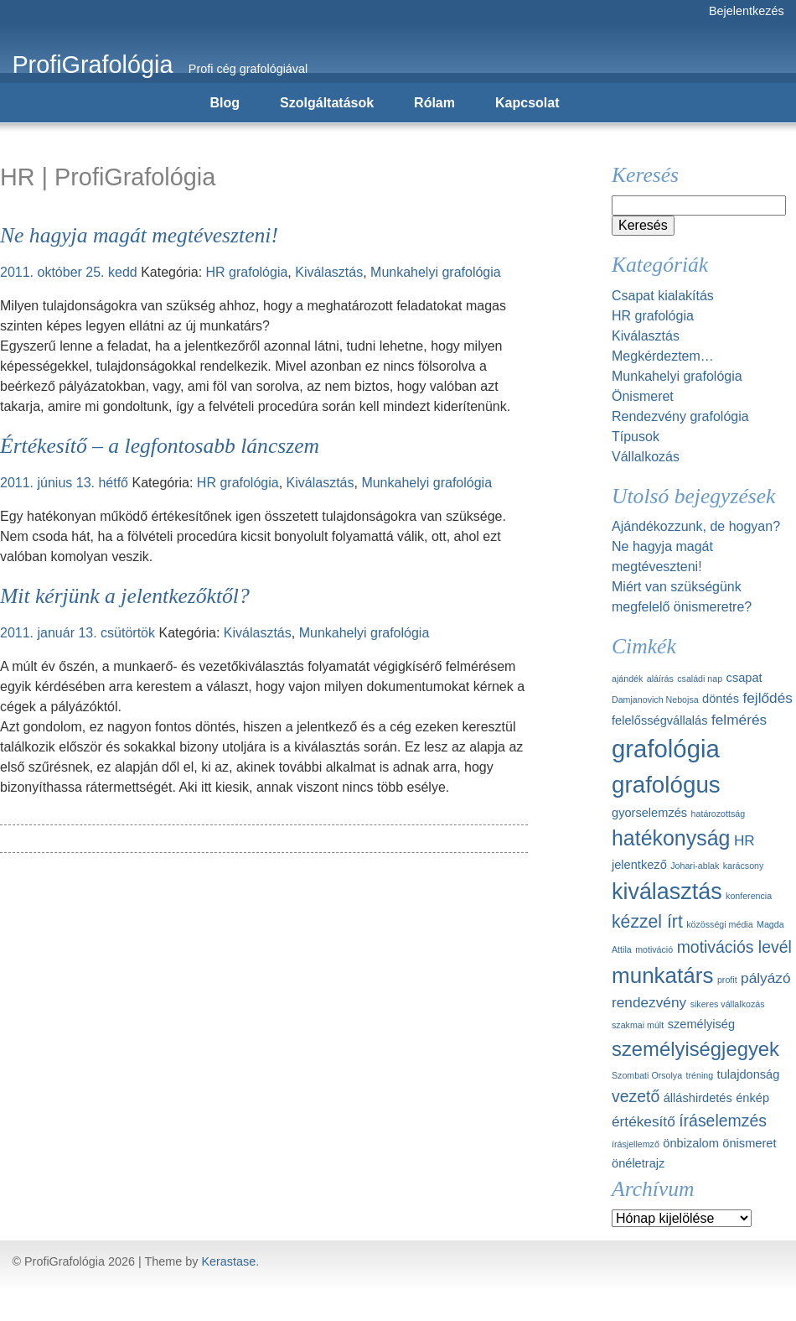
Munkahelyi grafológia (435, 272)
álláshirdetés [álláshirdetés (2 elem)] (698, 1098)
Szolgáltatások (327, 103)
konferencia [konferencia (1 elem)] (749, 896)
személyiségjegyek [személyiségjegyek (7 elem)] (695, 1049)
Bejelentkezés (746, 11)
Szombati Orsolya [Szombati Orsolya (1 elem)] (647, 1075)
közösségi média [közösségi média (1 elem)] (719, 924)
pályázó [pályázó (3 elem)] (765, 978)
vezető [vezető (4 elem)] (635, 1096)
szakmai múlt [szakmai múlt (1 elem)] (638, 1025)
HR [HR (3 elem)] (744, 840)
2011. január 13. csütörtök (77, 633)
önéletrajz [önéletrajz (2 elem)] (638, 1163)
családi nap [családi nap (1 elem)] (699, 679)
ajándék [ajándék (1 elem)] (627, 679)
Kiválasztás (329, 272)
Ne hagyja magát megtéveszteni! (139, 235)
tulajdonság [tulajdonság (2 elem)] (748, 1074)
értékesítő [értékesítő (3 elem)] (643, 1121)
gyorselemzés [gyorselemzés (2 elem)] (649, 812)
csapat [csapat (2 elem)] (744, 677)
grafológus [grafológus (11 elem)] (666, 785)
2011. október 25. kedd (68, 272)
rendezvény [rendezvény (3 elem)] (649, 1002)
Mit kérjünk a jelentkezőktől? (125, 596)
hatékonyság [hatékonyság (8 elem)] (671, 838)
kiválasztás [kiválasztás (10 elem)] (667, 891)
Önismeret (643, 396)
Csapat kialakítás (663, 296)
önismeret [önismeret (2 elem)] (749, 1143)
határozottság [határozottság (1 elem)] (718, 814)
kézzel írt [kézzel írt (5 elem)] (647, 921)
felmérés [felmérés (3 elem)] (739, 719)
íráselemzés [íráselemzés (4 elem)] (723, 1120)
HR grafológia (247, 272)
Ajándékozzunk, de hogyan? (696, 526)
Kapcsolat (527, 103)
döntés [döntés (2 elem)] (720, 698)
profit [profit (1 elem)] (727, 980)
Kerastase (228, 1261)
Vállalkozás (646, 457)
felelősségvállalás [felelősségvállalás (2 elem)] (660, 720)
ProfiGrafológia (92, 64)
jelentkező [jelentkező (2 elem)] (639, 864)
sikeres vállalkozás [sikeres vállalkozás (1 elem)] (727, 1004)
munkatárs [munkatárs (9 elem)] (662, 975)
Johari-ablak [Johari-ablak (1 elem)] (694, 866)
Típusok (635, 436)
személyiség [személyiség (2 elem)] (701, 1024)
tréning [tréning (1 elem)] (700, 1075)
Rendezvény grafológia (680, 416)
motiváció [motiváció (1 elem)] (654, 949)
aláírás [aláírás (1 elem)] (660, 679)
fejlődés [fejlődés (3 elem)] (767, 697)
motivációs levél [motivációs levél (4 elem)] (734, 947)
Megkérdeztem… (663, 356)
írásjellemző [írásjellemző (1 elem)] (635, 1144)
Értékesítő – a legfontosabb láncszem (159, 446)
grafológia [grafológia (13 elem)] (666, 748)
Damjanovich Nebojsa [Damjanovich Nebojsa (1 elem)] (655, 699)
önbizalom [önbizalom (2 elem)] (691, 1143)
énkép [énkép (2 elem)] (752, 1098)
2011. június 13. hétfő (64, 483)
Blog (225, 103)
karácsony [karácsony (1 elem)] (743, 866)
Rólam (434, 103)
